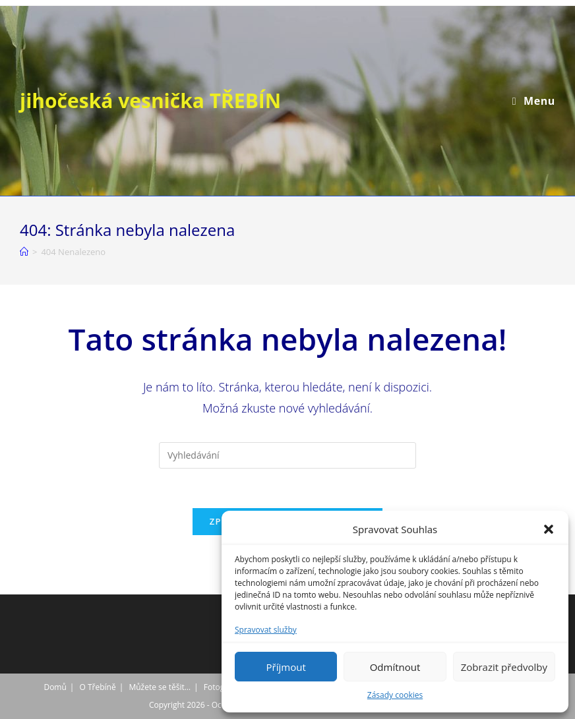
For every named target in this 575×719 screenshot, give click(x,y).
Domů (55, 687)
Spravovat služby (266, 629)
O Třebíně (98, 687)
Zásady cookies (395, 695)
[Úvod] (24, 252)
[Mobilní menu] (533, 101)
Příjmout (286, 667)
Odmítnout (395, 667)
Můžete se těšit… (160, 687)
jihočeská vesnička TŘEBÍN (150, 100)
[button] (548, 529)
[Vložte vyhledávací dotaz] (287, 455)
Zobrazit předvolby (504, 667)
